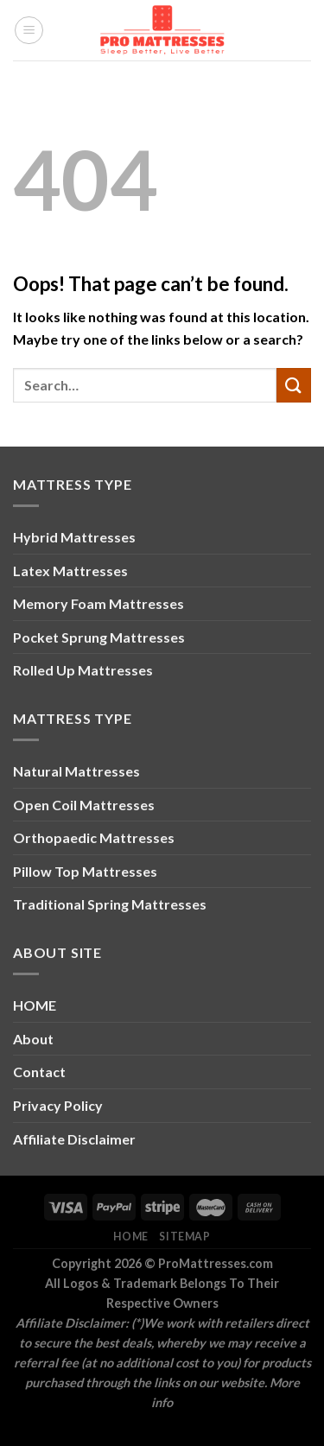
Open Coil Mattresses (84, 804)
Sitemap (184, 1236)
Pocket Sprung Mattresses (99, 637)
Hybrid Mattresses (74, 537)
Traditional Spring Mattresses (109, 904)
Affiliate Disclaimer (74, 1139)
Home (130, 1236)
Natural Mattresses (76, 771)
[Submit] (293, 385)
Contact (39, 1071)
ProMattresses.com (215, 1263)
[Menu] (29, 30)
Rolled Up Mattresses (83, 670)
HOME (34, 1005)
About (33, 1039)
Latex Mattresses (70, 570)
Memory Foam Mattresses (98, 603)
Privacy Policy (58, 1105)
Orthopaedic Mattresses (94, 837)
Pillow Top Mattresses (85, 871)
